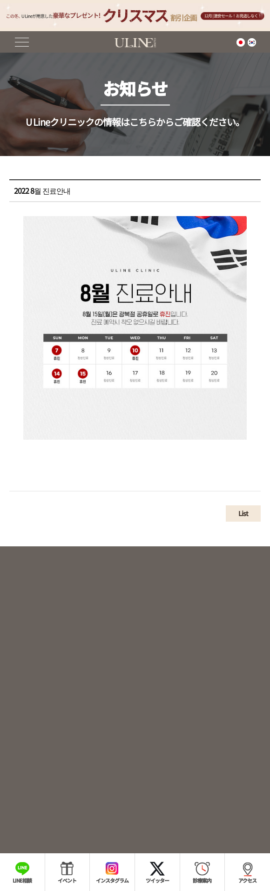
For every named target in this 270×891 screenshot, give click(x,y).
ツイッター (157, 880)
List (243, 518)
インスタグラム (112, 880)
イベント (67, 880)
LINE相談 (22, 880)
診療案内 (202, 880)
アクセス (247, 880)
